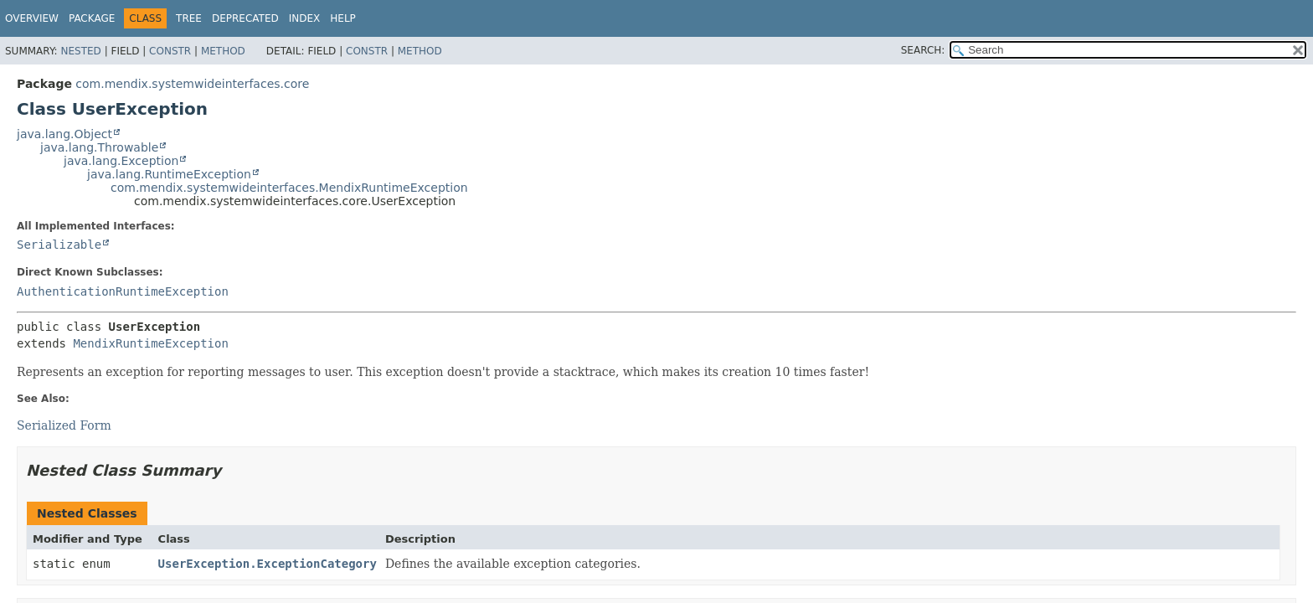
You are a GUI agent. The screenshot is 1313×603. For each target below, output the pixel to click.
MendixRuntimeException (150, 343)
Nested (80, 51)
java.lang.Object (64, 134)
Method (223, 51)
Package (92, 18)
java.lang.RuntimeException (169, 174)
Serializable (59, 244)
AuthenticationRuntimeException (123, 291)
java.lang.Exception (121, 161)
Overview (32, 18)
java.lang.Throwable (99, 147)
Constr (170, 51)
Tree (189, 18)
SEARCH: (923, 50)
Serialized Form (64, 425)
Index (305, 18)
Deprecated (245, 18)
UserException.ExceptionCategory (267, 563)
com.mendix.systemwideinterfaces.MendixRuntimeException (289, 187)
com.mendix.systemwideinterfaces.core (192, 83)
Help (343, 18)
